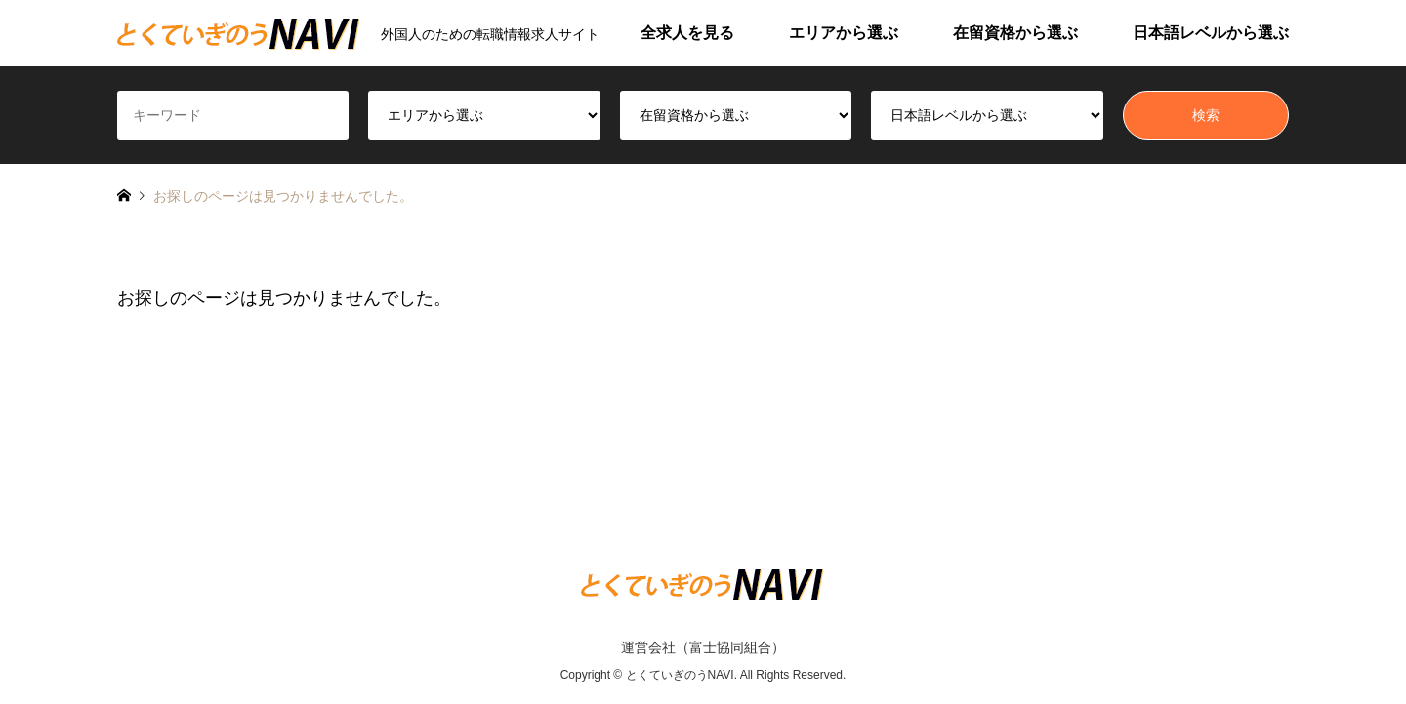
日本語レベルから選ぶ (1211, 32)
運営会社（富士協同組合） (703, 647)
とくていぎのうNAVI (680, 676)
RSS (124, 608)
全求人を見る (687, 32)
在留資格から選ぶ (1015, 32)
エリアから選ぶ (843, 32)
